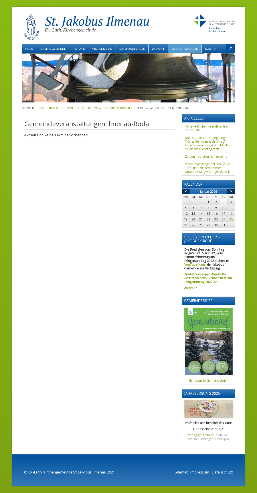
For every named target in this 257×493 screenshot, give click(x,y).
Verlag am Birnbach (201, 435)
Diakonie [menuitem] (158, 49)
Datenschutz (222, 472)
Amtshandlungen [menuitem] (132, 49)
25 (231, 219)
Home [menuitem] (29, 49)
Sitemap (181, 472)
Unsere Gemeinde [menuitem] (53, 49)
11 (231, 208)
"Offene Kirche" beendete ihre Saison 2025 (206, 128)
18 (231, 213)
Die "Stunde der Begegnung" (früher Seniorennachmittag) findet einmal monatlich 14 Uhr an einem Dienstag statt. (207, 143)
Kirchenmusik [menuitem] (102, 49)
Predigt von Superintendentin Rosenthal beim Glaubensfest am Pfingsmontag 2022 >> (208, 278)
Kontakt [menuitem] (211, 49)
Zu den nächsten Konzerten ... (206, 156)
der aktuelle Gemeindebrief (208, 380)
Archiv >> (190, 288)
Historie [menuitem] (79, 49)
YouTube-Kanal (195, 264)
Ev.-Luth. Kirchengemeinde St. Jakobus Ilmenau (72, 108)
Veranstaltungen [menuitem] (185, 49)
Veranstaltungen (118, 108)
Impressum (200, 472)
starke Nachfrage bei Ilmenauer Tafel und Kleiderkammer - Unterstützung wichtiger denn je (208, 168)
